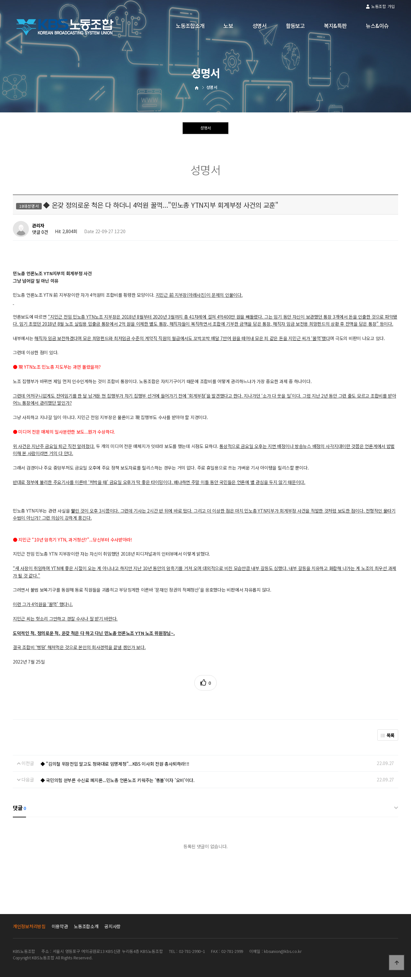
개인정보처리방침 (29, 926)
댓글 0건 (40, 232)
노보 (228, 26)
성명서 (259, 26)
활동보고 (295, 26)
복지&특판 (335, 26)
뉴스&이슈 (377, 26)
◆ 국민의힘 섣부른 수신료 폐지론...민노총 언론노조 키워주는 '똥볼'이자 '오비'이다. (117, 780)
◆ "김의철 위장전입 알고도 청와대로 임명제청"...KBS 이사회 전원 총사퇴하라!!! (115, 764)
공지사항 (112, 926)
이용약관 (60, 926)
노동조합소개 (190, 26)
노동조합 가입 (380, 6)
